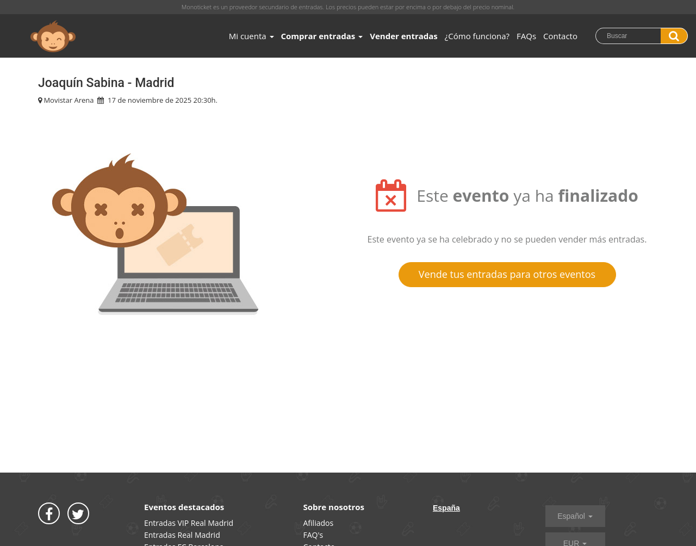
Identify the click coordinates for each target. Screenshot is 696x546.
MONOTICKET (53, 36)
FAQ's (313, 535)
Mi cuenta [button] (251, 35)
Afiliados (318, 523)
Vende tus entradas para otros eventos (507, 274)
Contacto (560, 35)
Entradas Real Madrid (182, 535)
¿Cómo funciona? (477, 35)
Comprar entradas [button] (322, 35)
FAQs (526, 35)
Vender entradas (404, 35)
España (446, 508)
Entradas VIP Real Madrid (188, 523)
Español (574, 516)
